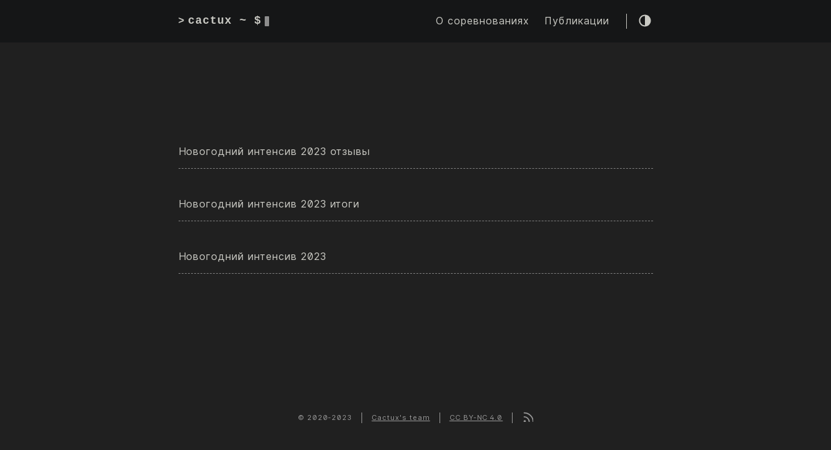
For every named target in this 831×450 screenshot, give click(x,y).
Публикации (576, 21)
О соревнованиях (482, 21)
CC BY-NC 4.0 (476, 417)
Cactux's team (400, 417)
